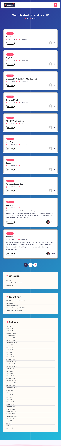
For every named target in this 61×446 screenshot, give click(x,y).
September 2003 (11, 366)
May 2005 (9, 352)
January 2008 (10, 335)
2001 (29, 18)
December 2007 (11, 338)
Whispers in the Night (14, 184)
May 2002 (9, 397)
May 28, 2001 (11, 60)
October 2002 (10, 385)
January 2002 (10, 406)
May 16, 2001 (11, 187)
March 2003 (10, 376)
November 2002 (11, 383)
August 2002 (10, 390)
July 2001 (9, 421)
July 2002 (9, 392)
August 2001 (10, 418)
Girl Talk (9, 142)
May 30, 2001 (11, 39)
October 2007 (10, 340)
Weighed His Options (12, 305)
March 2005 (10, 357)
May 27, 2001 (11, 81)
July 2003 (9, 371)
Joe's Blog (9, 285)
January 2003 (10, 378)
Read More (10, 43)
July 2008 (9, 331)
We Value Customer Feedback (15, 301)
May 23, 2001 (11, 123)
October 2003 (10, 364)
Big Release (11, 58)
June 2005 (9, 350)
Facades (9, 163)
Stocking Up (11, 37)
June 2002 (9, 395)
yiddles (50, 222)
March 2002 (10, 402)
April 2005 (9, 354)
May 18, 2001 (11, 166)
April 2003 (9, 373)
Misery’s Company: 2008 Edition (16, 308)
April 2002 (9, 399)
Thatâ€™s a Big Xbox (15, 121)
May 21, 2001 (11, 145)
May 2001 (9, 425)
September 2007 (11, 342)
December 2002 (11, 380)
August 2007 (10, 345)
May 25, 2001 (11, 102)
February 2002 (11, 404)
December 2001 (11, 409)
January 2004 (10, 359)
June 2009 (9, 326)
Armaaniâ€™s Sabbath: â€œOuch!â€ (22, 79)
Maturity (9, 205)
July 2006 (9, 347)
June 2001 (9, 423)
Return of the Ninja (13, 100)
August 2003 (10, 369)
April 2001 (9, 428)
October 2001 (10, 414)
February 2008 (11, 333)
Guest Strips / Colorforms (14, 283)
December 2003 (11, 361)
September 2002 (11, 387)
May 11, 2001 (11, 239)
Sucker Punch (10, 303)
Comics (10, 33)
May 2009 (9, 328)
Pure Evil (9, 237)
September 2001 (11, 416)
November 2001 (11, 411)
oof (52, 43)
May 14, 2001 (11, 208)
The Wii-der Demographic (14, 310)
